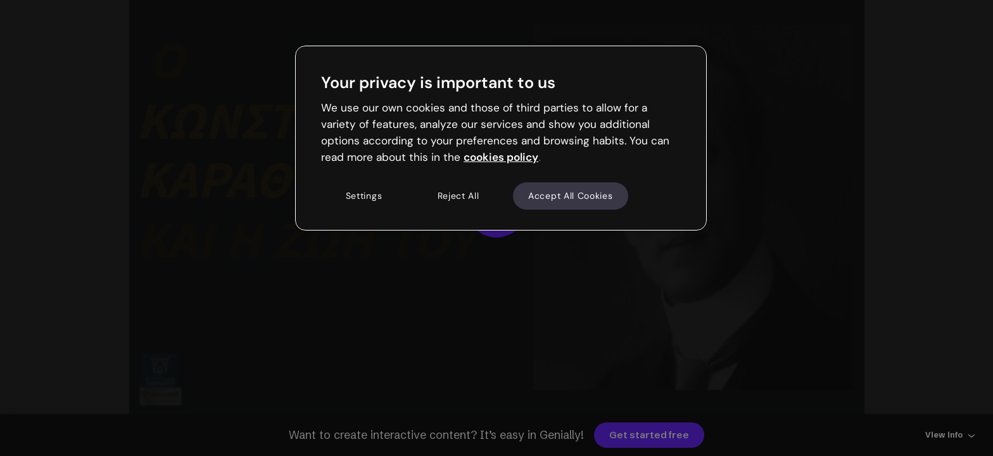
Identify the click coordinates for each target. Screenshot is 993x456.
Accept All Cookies (570, 195)
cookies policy (501, 157)
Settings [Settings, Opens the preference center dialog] (364, 195)
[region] (501, 138)
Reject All (458, 195)
